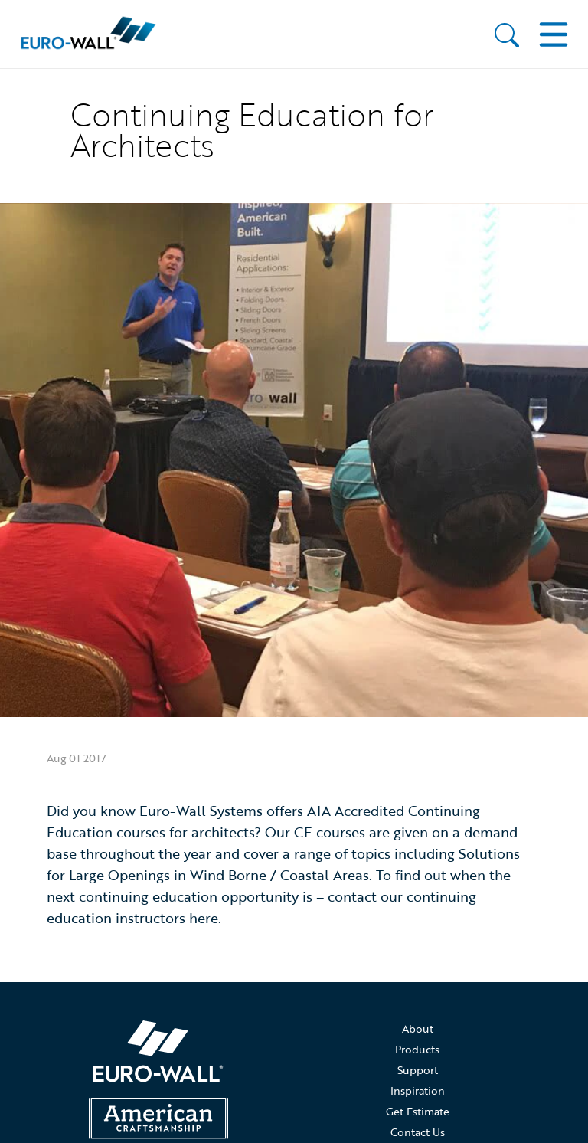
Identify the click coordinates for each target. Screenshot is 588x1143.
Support (417, 1070)
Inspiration (417, 1090)
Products (417, 1049)
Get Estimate (417, 1111)
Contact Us (417, 1132)
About (417, 1028)
